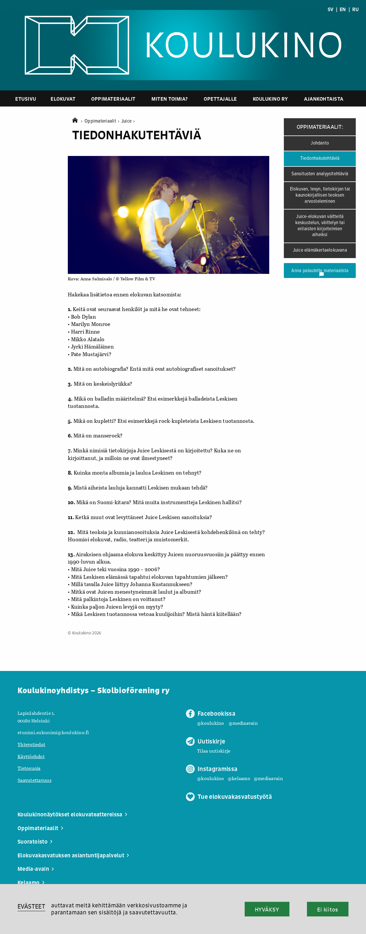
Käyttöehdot (31, 756)
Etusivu (25, 99)
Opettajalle (220, 99)
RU (355, 9)
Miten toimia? (169, 99)
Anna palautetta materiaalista (319, 272)
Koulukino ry (270, 99)
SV (331, 9)
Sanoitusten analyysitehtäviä (319, 174)
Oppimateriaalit (113, 99)
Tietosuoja (29, 768)
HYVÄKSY (267, 909)
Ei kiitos (327, 909)
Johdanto (320, 143)
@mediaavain (243, 723)
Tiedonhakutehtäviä (320, 158)
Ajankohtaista (323, 99)
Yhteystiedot (31, 744)
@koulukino (210, 723)
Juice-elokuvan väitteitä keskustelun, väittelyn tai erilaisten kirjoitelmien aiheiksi (320, 225)
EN (343, 9)
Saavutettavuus (34, 780)
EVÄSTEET (31, 906)
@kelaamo (239, 778)
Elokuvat (63, 99)
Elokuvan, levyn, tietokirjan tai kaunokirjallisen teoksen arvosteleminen (320, 195)
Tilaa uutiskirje (213, 750)
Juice (128, 121)
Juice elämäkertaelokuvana (320, 250)
